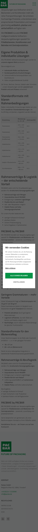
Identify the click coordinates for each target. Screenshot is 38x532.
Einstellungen (19, 282)
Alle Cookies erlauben (19, 275)
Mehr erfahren (10, 268)
